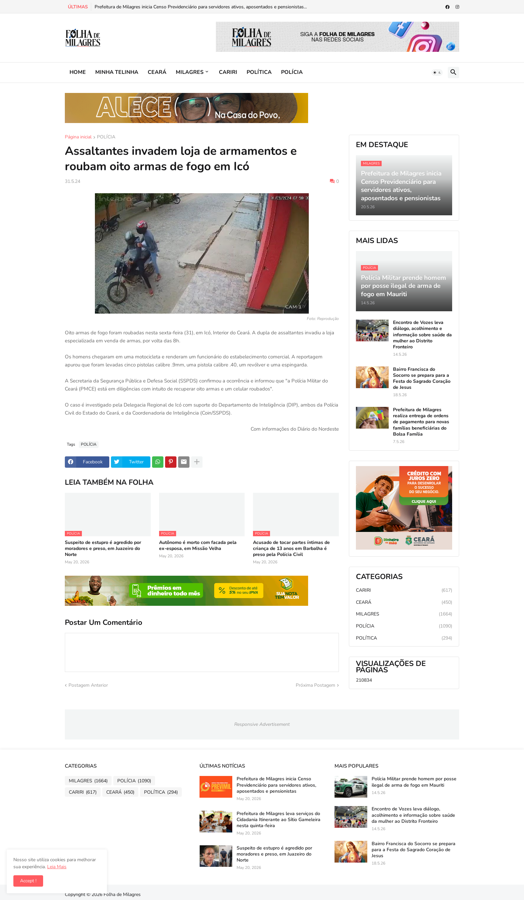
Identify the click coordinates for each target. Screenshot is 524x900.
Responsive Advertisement (262, 724)
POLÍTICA (259, 72)
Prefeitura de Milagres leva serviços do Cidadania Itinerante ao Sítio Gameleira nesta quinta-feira (278, 820)
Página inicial (78, 137)
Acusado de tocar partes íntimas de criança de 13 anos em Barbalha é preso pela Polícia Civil (291, 549)
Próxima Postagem (315, 685)
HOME (78, 72)
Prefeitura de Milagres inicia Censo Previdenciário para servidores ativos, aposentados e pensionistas (276, 785)
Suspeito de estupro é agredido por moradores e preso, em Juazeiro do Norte (103, 549)
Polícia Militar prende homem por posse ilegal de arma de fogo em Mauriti (414, 782)
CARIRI (228, 72)
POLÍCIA (292, 72)
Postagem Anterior (88, 685)
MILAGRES (190, 72)
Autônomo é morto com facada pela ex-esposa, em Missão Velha (198, 546)
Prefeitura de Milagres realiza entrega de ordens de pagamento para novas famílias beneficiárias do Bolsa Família (421, 422)
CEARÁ (157, 72)
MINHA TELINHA (116, 72)
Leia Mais (57, 867)
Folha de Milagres (122, 894)
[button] (437, 72)
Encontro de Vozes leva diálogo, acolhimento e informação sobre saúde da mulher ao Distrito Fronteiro (422, 335)
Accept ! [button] (28, 881)
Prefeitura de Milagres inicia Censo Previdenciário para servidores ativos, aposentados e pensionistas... (201, 7)
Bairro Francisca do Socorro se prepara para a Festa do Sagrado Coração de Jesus (421, 378)
